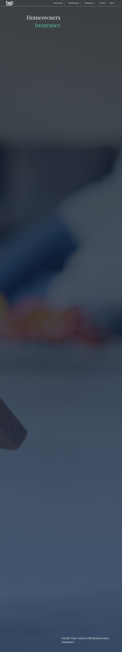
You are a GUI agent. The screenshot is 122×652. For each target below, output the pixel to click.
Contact (102, 3)
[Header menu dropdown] (63, 3)
